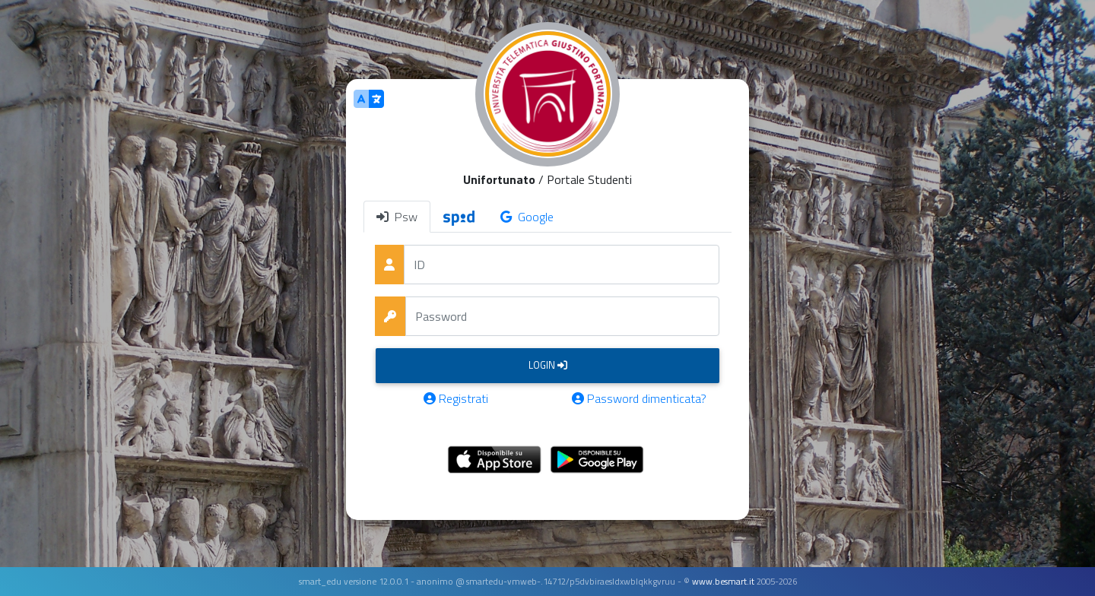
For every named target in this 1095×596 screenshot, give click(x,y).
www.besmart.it (723, 581)
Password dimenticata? (639, 398)
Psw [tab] (396, 217)
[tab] (458, 217)
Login (547, 364)
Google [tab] (527, 217)
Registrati (456, 398)
